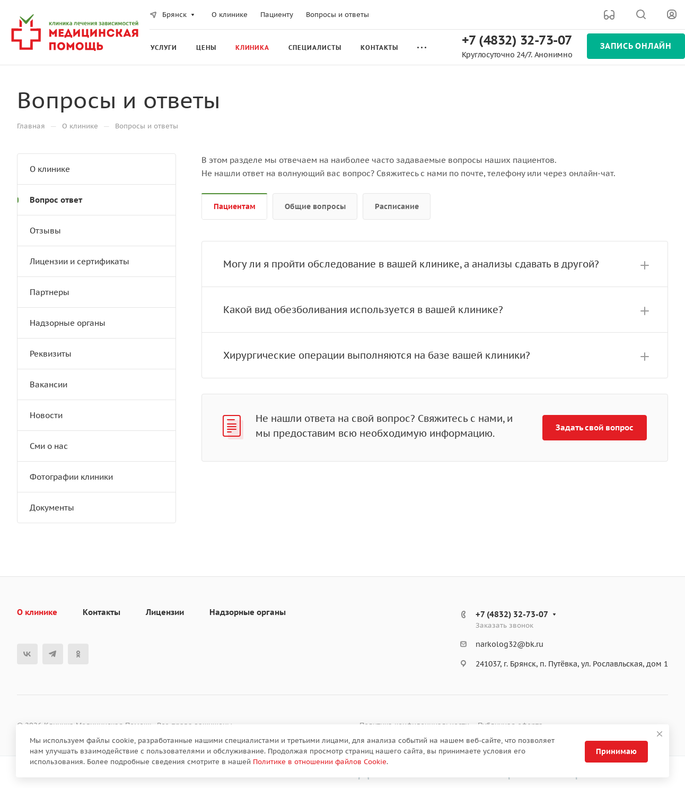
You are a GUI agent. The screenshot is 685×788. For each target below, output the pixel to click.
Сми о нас (49, 446)
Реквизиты (51, 354)
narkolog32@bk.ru (509, 644)
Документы (52, 508)
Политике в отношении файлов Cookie (320, 761)
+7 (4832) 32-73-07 (517, 40)
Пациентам (235, 206)
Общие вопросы (315, 206)
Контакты (101, 612)
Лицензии (165, 612)
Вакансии (48, 384)
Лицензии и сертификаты (79, 261)
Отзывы (45, 231)
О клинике (50, 169)
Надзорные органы (68, 323)
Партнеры (49, 292)
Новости (46, 415)
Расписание (397, 206)
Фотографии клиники (71, 477)
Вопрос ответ (56, 200)
